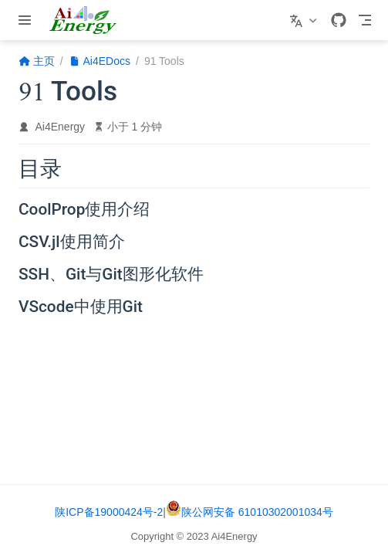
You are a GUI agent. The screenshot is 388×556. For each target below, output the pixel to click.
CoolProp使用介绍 (84, 210)
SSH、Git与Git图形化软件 (111, 275)
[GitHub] (338, 20)
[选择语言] (305, 20)
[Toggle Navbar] (365, 20)
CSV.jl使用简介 (72, 242)
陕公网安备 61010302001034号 (249, 512)
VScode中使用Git (81, 307)
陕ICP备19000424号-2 (109, 512)
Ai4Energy (60, 126)
